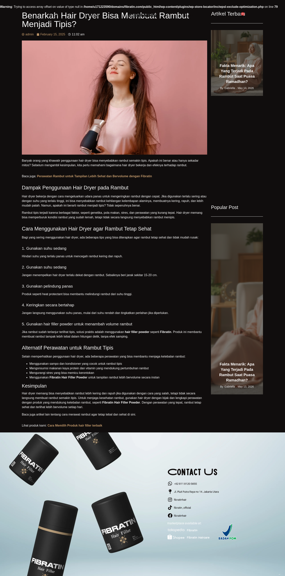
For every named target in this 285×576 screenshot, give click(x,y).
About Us (92, 15)
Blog (189, 15)
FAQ (220, 15)
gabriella (229, 88)
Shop (54, 15)
